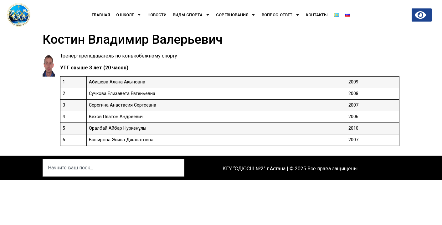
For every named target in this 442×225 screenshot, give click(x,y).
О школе (128, 15)
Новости (157, 14)
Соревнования (235, 15)
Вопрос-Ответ (281, 15)
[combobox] (113, 168)
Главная (101, 14)
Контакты (317, 14)
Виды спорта (191, 15)
